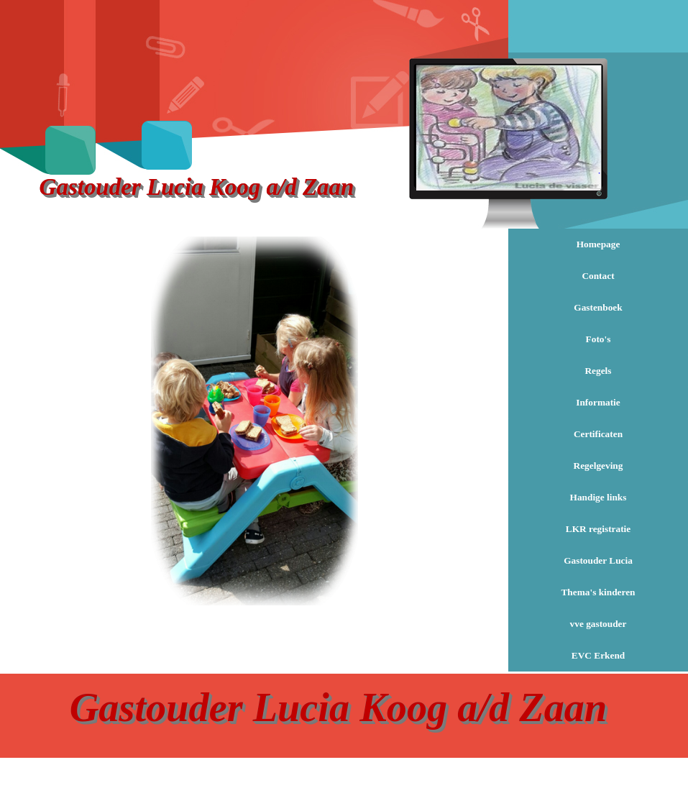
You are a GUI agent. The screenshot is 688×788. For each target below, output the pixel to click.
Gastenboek (598, 307)
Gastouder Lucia (598, 560)
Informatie (598, 402)
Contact (598, 275)
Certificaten (598, 434)
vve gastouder (598, 623)
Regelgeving (598, 465)
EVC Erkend (598, 655)
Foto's (598, 339)
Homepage (598, 244)
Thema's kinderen (598, 592)
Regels (597, 370)
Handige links (598, 497)
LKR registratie (598, 528)
